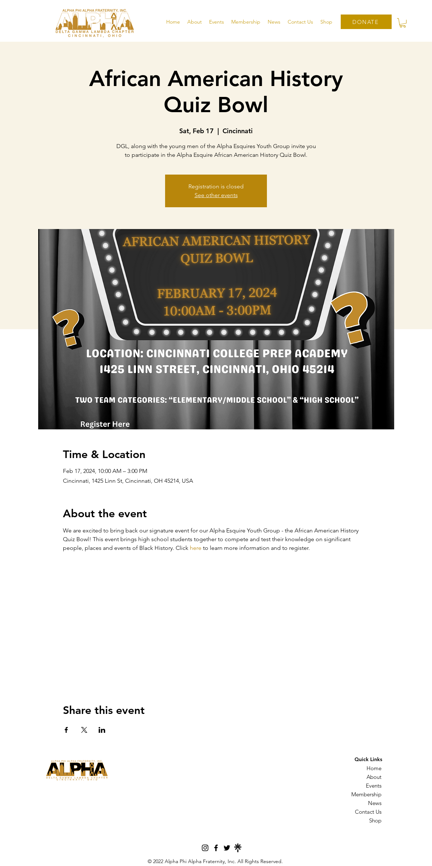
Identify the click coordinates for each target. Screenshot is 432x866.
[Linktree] (237, 847)
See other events (216, 195)
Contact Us (368, 811)
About (374, 776)
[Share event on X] (84, 730)
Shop (375, 820)
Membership (366, 794)
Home (374, 768)
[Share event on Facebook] (66, 730)
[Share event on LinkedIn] (102, 730)
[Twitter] (227, 847)
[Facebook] (216, 847)
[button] (194, 21)
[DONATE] (366, 22)
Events (373, 785)
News (374, 803)
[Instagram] (205, 847)
